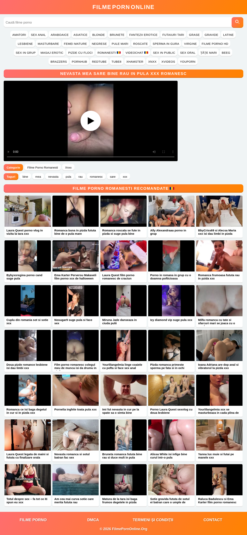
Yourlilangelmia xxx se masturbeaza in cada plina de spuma (218, 413)
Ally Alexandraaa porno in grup (168, 232)
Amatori (19, 34)
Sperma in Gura (166, 43)
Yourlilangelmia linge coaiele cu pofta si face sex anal (122, 366)
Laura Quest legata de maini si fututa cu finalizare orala (27, 455)
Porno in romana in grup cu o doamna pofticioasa (170, 276)
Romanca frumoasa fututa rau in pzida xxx (219, 276)
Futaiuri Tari (173, 34)
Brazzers (58, 61)
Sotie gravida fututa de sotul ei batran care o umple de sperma (169, 502)
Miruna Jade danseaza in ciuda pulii (119, 321)
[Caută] (237, 22)
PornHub (79, 61)
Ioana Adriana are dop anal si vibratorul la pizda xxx (218, 366)
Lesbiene (25, 43)
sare (113, 176)
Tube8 (116, 61)
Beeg (226, 52)
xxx (125, 176)
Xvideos (168, 61)
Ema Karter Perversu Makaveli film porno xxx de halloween (75, 276)
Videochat (137, 52)
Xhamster (134, 61)
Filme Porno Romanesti (42, 167)
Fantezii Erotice (143, 34)
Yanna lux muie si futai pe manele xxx (216, 455)
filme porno (33, 520)
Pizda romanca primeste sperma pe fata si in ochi (167, 366)
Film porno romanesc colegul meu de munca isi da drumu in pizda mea (75, 368)
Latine (228, 34)
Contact (213, 520)
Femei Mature (75, 43)
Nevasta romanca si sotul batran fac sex (72, 455)
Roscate (140, 43)
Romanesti (109, 52)
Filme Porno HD (215, 43)
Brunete (117, 34)
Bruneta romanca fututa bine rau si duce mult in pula (122, 455)
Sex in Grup (26, 52)
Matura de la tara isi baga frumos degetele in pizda (119, 500)
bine (25, 176)
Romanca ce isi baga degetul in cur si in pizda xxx (26, 411)
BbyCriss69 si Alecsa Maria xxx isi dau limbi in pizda (217, 232)
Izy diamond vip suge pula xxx (171, 320)
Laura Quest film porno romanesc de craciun (118, 276)
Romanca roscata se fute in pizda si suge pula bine (121, 232)
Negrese (99, 43)
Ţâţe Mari (208, 52)
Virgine (190, 43)
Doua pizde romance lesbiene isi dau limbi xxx (27, 366)
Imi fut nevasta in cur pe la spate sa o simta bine (120, 411)
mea (38, 176)
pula (68, 176)
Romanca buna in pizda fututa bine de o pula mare (75, 232)
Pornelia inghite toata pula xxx (75, 409)
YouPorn (187, 61)
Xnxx (152, 61)
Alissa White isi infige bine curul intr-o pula (168, 455)
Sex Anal (38, 34)
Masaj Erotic (52, 52)
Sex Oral (188, 52)
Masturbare (48, 43)
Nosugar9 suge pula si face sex (73, 321)
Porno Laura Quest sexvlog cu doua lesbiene (171, 411)
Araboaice (60, 34)
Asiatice (80, 34)
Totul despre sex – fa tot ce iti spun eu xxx (26, 500)
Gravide (211, 34)
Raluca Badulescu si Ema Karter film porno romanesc (217, 500)
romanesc (96, 176)
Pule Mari (120, 43)
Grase (194, 34)
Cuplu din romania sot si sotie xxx (27, 321)
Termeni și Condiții (153, 520)
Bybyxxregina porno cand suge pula (24, 276)
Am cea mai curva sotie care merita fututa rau (74, 500)
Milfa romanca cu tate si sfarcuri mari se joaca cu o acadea (216, 323)
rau (80, 176)
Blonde (98, 34)
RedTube (99, 61)
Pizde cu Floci (80, 52)
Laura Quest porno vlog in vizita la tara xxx (24, 232)
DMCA (93, 520)
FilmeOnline (123, 7)
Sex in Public (164, 52)
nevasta (53, 176)
